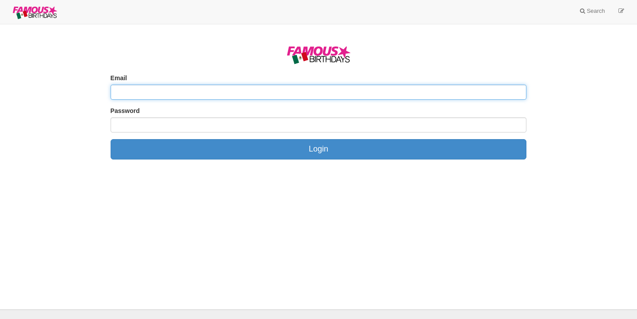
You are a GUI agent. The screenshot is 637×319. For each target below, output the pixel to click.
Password (125, 110)
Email (119, 78)
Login (318, 148)
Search (592, 11)
